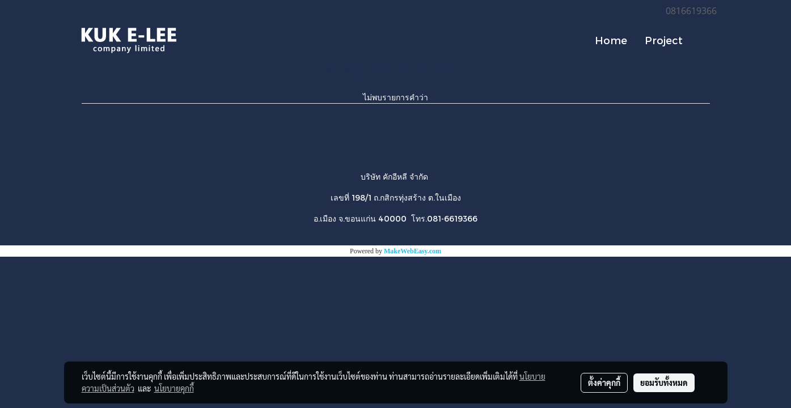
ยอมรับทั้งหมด (664, 382)
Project (664, 40)
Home (611, 40)
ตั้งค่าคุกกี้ (604, 382)
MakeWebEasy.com (412, 251)
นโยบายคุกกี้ (174, 388)
